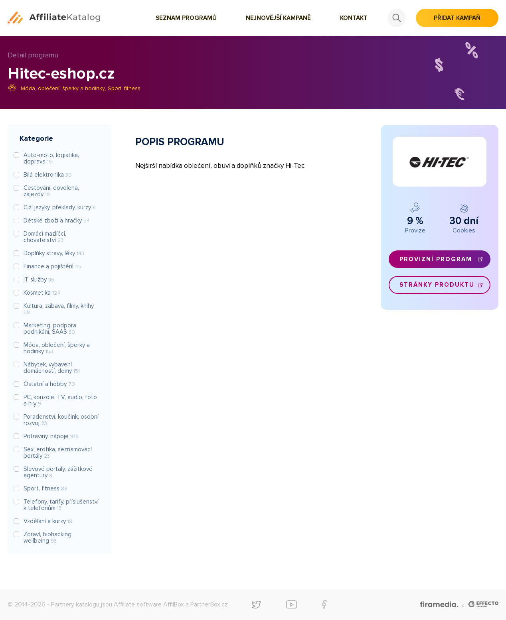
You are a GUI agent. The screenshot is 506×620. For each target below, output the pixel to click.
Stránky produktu (436, 284)
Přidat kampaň (457, 18)
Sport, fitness (124, 88)
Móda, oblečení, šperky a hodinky (63, 88)
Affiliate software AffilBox (149, 604)
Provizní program (435, 259)
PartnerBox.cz (209, 604)
